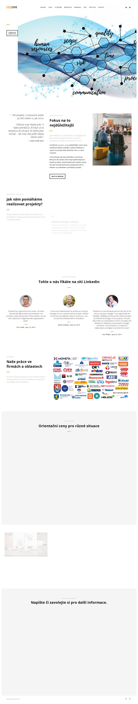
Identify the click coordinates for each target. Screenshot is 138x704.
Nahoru (43, 7)
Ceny (85, 7)
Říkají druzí (68, 7)
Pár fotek (92, 7)
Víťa (18, 699)
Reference (77, 7)
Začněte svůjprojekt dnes (12, 33)
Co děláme (58, 7)
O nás (50, 7)
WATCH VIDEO (57, 176)
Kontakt (101, 7)
